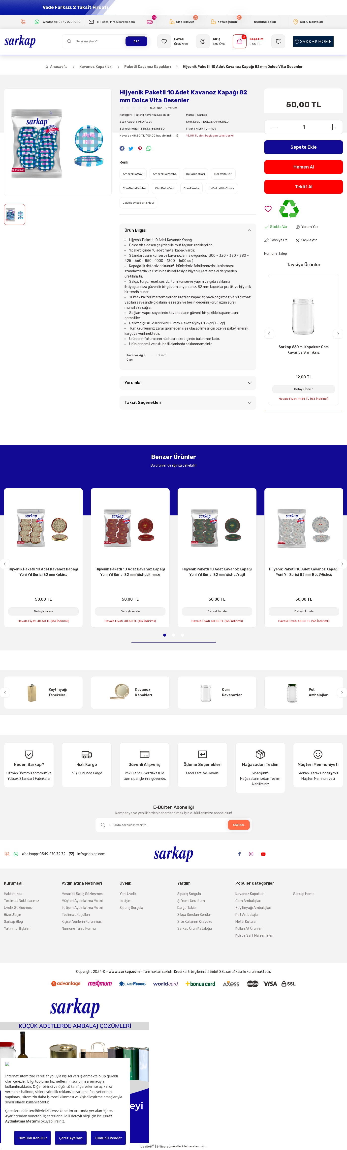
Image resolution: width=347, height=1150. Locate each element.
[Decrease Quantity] (271, 127)
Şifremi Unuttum (191, 901)
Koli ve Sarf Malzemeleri (254, 935)
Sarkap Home (304, 894)
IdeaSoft (147, 1146)
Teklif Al (304, 187)
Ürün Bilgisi (135, 230)
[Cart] (248, 41)
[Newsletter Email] (173, 825)
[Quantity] (303, 127)
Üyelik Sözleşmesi (18, 908)
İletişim (125, 901)
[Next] (338, 334)
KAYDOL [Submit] (239, 825)
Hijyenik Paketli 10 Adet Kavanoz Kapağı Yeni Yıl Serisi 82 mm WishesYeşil (217, 572)
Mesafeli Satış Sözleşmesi (82, 894)
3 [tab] (182, 635)
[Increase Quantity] (336, 127)
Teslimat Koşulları (76, 915)
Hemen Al (303, 167)
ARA (136, 41)
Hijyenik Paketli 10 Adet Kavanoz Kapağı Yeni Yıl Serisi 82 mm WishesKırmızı (130, 572)
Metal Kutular (246, 922)
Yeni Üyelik (128, 894)
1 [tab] (164, 635)
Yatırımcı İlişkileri (17, 928)
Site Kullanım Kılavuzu (194, 922)
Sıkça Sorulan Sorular (194, 915)
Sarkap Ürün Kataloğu (194, 928)
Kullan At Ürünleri (248, 928)
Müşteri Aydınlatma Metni (82, 901)
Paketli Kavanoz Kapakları (152, 114)
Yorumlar (133, 382)
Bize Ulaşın (12, 915)
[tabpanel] (43, 558)
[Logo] (20, 41)
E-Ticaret (163, 1146)
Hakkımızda (13, 894)
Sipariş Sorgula (131, 908)
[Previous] (269, 334)
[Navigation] (278, 41)
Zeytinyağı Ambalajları (253, 908)
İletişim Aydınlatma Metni (82, 908)
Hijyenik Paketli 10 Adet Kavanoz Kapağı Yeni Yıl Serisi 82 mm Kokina (43, 572)
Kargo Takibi (186, 908)
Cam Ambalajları (248, 901)
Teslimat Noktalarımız (21, 901)
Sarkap (202, 114)
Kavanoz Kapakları (249, 894)
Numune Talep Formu (79, 928)
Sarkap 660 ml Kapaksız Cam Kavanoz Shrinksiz (304, 350)
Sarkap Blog (13, 922)
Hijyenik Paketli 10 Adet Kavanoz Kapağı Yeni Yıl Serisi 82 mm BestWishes (304, 572)
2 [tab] (173, 635)
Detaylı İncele (303, 389)
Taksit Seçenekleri (143, 402)
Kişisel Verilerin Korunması (82, 922)
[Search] (105, 41)
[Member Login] (210, 41)
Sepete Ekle (303, 147)
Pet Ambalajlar (247, 915)
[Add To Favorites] (268, 209)
